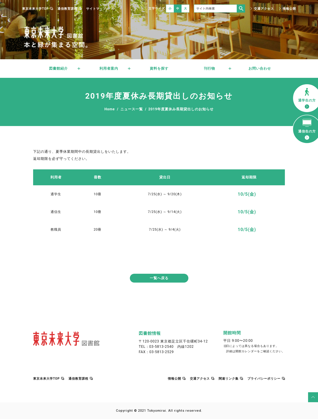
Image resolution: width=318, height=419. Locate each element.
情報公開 (289, 8)
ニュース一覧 (131, 109)
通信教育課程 (67, 8)
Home (109, 109)
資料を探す (159, 68)
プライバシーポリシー (263, 378)
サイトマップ (96, 8)
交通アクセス (264, 8)
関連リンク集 (228, 378)
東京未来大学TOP (35, 8)
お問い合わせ (259, 68)
